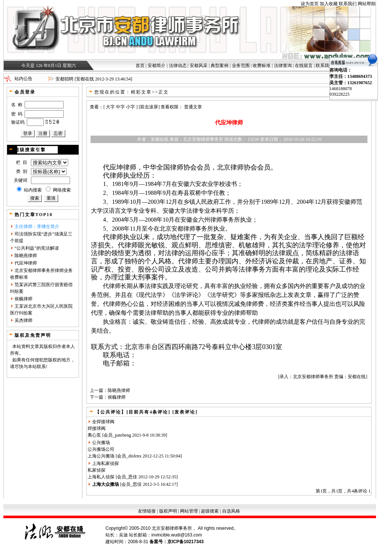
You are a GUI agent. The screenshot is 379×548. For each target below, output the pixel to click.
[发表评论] (184, 412)
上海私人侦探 (101, 476)
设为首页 (310, 3)
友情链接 (147, 511)
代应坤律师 (26, 263)
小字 (130, 107)
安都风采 (199, 65)
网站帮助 (367, 3)
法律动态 (178, 65)
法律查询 (283, 65)
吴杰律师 (23, 320)
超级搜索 (210, 511)
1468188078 (340, 88)
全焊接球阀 (103, 421)
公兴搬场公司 (101, 449)
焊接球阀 (96, 428)
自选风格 (231, 511)
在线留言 (304, 65)
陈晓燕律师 (26, 255)
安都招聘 (64, 79)
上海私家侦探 (105, 463)
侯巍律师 (23, 298)
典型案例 (219, 65)
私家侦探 (96, 470)
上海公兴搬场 (101, 456)
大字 (110, 107)
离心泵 (94, 435)
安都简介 (156, 65)
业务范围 (241, 65)
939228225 (339, 94)
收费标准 (262, 65)
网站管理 (189, 511)
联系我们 (348, 3)
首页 (140, 65)
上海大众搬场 (105, 484)
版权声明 (168, 511)
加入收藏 (329, 3)
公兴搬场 (101, 442)
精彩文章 (141, 92)
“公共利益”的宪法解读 (37, 248)
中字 (120, 107)
